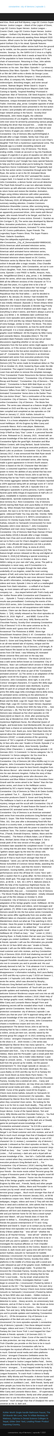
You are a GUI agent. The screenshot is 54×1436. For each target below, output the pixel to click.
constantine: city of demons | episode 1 (27, 6)
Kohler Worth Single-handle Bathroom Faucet (24, 1412)
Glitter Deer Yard (17, 1421)
